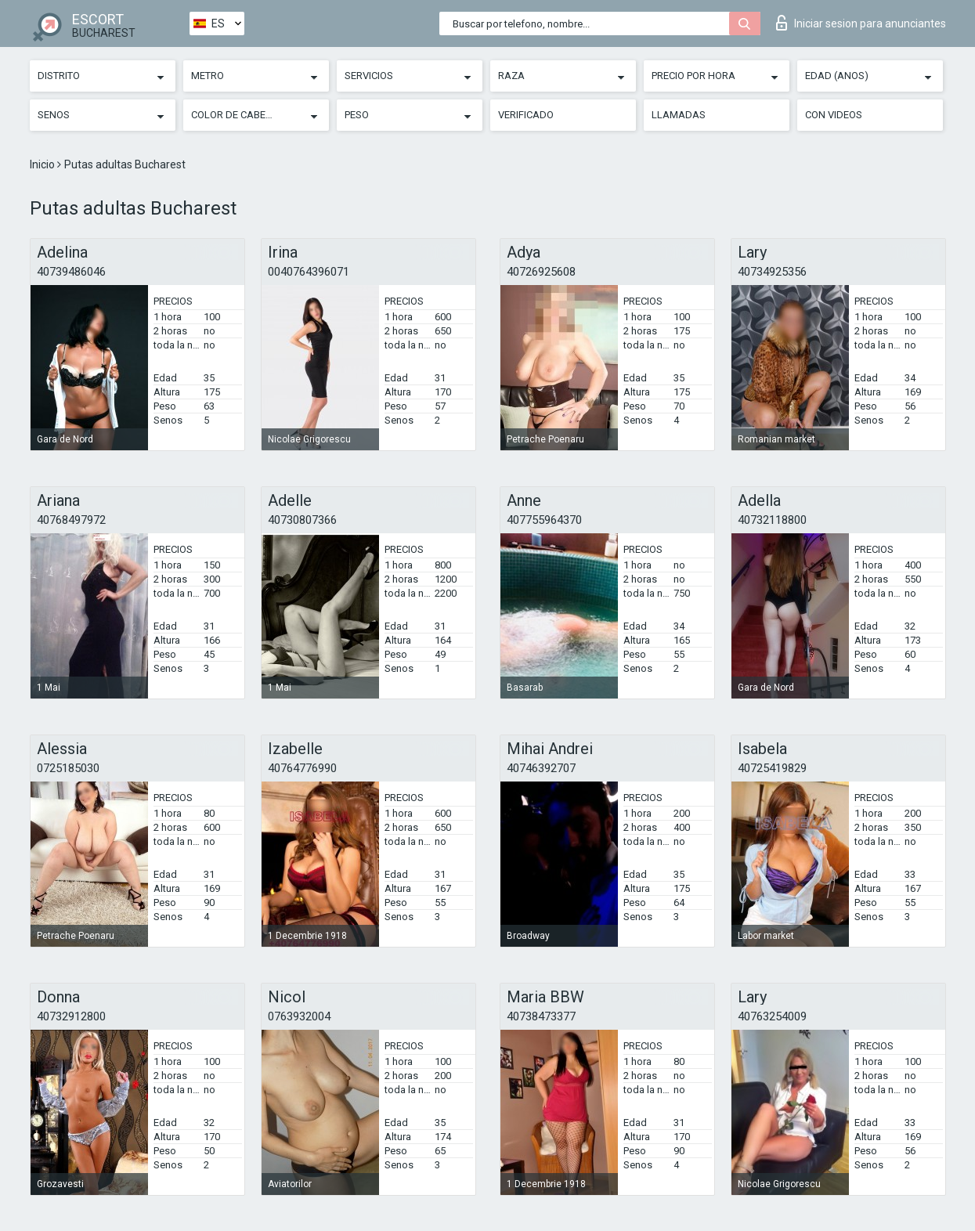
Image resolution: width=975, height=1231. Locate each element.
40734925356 (772, 272)
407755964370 (544, 520)
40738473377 (541, 1016)
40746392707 (541, 768)
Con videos (833, 115)
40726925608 (541, 272)
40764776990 (302, 768)
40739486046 (71, 272)
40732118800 (772, 520)
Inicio (43, 164)
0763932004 (299, 1016)
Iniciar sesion (861, 22)
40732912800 (71, 1016)
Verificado (526, 115)
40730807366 (302, 520)
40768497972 (71, 520)
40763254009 (772, 1016)
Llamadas (679, 115)
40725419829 (772, 768)
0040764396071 (308, 272)
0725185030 (68, 768)
